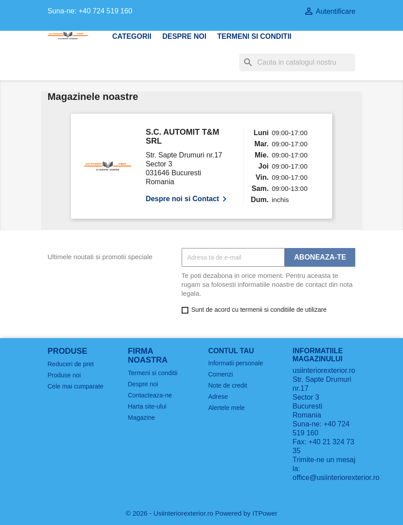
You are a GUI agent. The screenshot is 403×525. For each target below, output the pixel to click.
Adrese (218, 396)
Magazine (141, 417)
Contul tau (231, 351)
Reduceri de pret (71, 364)
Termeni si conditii (254, 36)
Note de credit (227, 385)
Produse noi (64, 375)
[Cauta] (297, 62)
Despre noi (184, 36)
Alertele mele (226, 407)
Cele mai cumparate (76, 386)
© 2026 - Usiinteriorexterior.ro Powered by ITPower (202, 513)
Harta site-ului (147, 406)
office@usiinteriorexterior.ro (336, 477)
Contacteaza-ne (150, 395)
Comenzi (220, 374)
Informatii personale (235, 363)
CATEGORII (132, 36)
